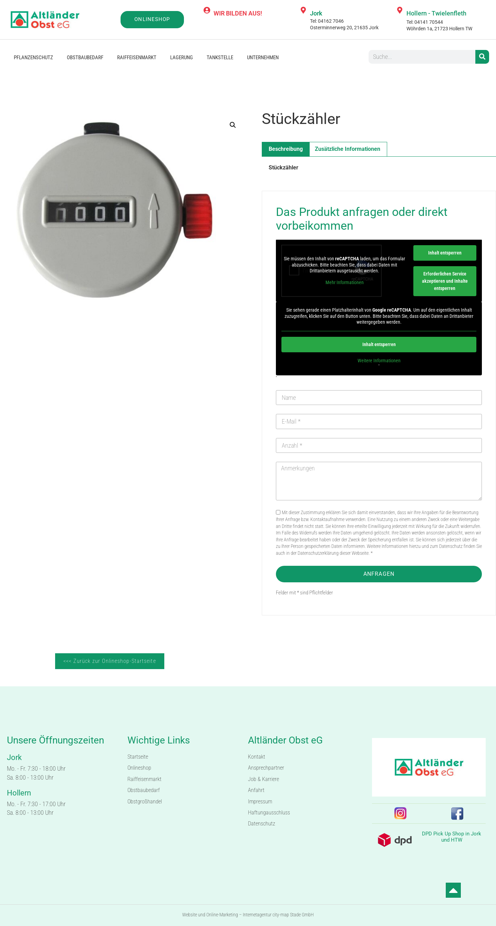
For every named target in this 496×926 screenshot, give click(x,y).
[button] (233, 125)
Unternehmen (263, 57)
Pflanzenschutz (33, 57)
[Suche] (482, 57)
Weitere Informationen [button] (379, 360)
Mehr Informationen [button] (345, 282)
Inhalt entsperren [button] (445, 253)
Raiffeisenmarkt (136, 57)
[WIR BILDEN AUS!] (206, 10)
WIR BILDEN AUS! (238, 13)
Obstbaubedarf (85, 57)
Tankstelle (220, 57)
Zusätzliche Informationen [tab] (347, 149)
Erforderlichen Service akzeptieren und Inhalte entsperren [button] (445, 281)
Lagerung (181, 57)
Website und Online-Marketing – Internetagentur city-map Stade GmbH (248, 914)
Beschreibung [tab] (286, 149)
